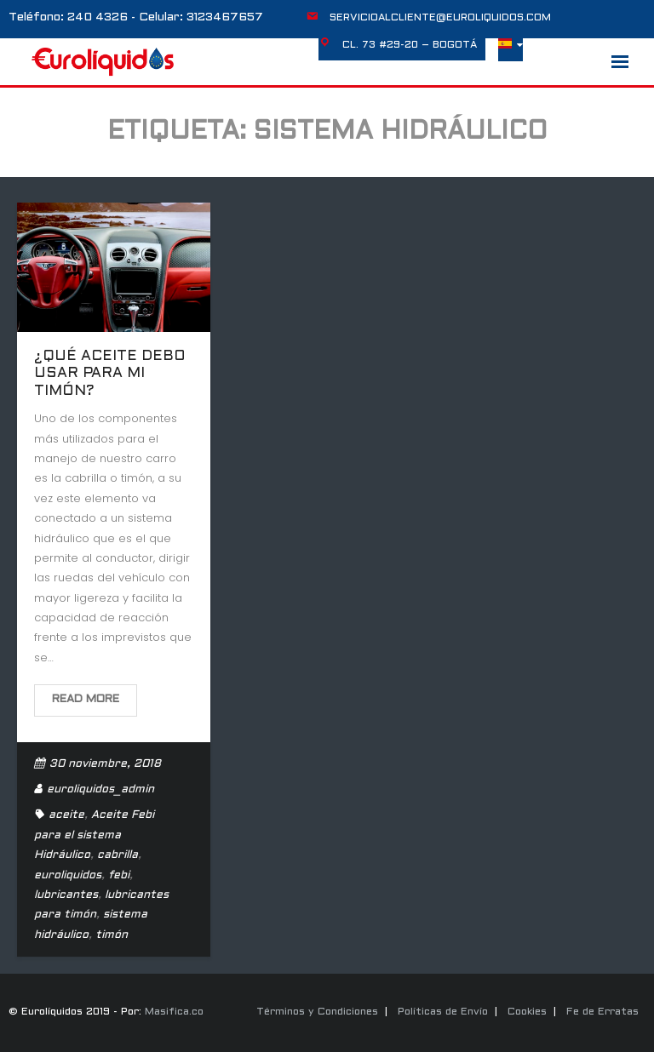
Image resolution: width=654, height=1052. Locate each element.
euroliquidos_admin (100, 790)
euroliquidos (67, 876)
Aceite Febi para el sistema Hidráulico (94, 835)
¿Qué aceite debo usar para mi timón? (110, 374)
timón (111, 935)
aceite (66, 815)
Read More (85, 700)
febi (118, 876)
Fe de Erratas (602, 1012)
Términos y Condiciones (317, 1012)
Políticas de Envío (443, 1012)
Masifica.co (174, 1012)
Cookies (527, 1012)
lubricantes (66, 895)
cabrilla (117, 855)
